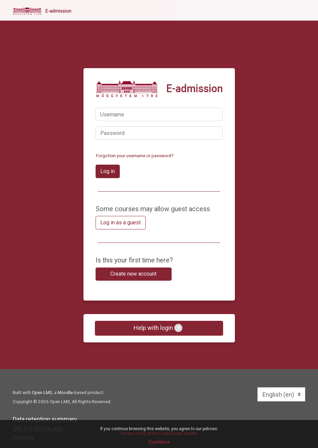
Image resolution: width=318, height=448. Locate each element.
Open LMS (42, 392)
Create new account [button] (133, 274)
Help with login (158, 328)
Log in (107, 171)
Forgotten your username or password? (135, 155)
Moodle (65, 392)
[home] (42, 10)
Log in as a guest (120, 222)
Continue (159, 442)
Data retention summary (45, 419)
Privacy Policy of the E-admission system (159, 433)
